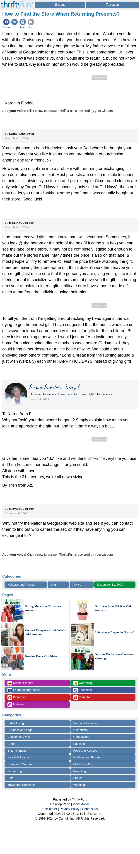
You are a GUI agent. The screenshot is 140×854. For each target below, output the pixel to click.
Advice (76, 584)
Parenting (79, 771)
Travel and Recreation (21, 784)
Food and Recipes (85, 750)
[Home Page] (17, 3)
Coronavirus (81, 736)
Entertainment (16, 750)
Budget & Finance (85, 723)
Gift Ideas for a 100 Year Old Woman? (113, 608)
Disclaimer (49, 809)
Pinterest (16, 697)
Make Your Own (83, 764)
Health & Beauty (18, 757)
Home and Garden (19, 764)
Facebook (82, 690)
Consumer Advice (19, 736)
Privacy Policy (69, 809)
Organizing (14, 771)
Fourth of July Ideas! (23, 690)
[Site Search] (112, 5)
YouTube (81, 697)
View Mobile (81, 804)
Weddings (80, 784)
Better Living (15, 723)
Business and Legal (20, 730)
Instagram (16, 704)
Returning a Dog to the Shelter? (115, 632)
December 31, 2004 (110, 584)
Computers (80, 730)
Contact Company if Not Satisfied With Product (46, 632)
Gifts (54, 584)
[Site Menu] (60, 5)
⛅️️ (100, 813)
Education (80, 743)
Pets (10, 778)
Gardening (83, 683)
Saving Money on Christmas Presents (43, 608)
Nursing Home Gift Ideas (41, 656)
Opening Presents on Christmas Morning (115, 656)
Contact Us (90, 809)
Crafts (11, 743)
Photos (77, 778)
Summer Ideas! (20, 683)
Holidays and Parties (20, 584)
